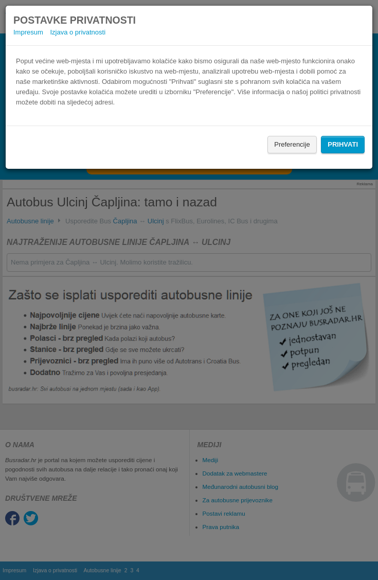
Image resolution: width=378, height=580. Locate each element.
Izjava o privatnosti (77, 32)
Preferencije (292, 144)
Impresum (28, 32)
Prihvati (343, 144)
